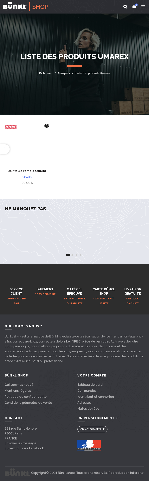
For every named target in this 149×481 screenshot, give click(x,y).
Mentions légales (18, 391)
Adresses (84, 403)
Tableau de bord (90, 385)
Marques (64, 73)
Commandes (86, 391)
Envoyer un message (20, 443)
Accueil (47, 73)
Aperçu (46, 125)
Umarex (27, 177)
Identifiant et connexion (95, 397)
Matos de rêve (88, 408)
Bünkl (53, 336)
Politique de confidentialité (26, 397)
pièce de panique (95, 341)
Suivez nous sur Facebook (24, 448)
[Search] (125, 6)
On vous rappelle (92, 429)
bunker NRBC (70, 341)
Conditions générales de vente (28, 403)
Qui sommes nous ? (19, 385)
